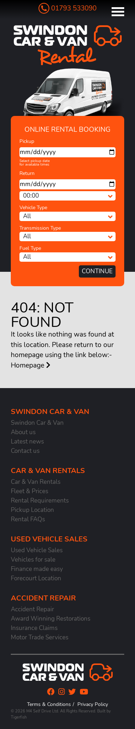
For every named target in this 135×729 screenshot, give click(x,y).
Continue (97, 271)
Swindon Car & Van (37, 423)
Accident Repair (32, 609)
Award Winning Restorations (50, 619)
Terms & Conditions (49, 704)
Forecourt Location (36, 578)
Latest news (27, 441)
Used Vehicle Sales (37, 550)
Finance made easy (37, 569)
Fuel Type (30, 248)
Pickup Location (32, 510)
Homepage (30, 365)
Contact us (25, 451)
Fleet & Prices (29, 491)
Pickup (26, 141)
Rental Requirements (40, 500)
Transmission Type (40, 228)
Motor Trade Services (39, 637)
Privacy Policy (92, 704)
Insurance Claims (34, 628)
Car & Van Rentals (35, 482)
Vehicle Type (33, 207)
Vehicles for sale (33, 559)
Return (27, 173)
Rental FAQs (28, 519)
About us (23, 432)
